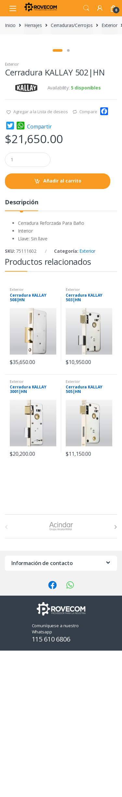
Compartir (39, 273)
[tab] (21, 351)
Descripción (21, 348)
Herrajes (33, 25)
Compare (88, 258)
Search (86, 8)
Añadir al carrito (62, 327)
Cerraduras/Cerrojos (72, 25)
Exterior (109, 25)
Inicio (10, 25)
